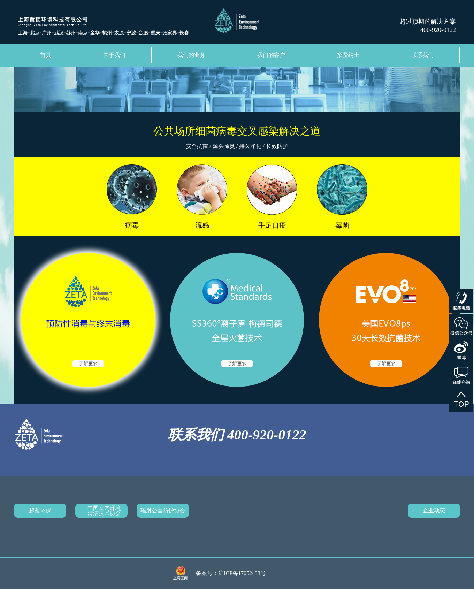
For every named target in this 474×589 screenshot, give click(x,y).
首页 (45, 55)
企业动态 (434, 510)
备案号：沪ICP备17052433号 (231, 573)
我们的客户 (271, 55)
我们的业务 (191, 55)
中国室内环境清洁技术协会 (104, 510)
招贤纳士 (348, 55)
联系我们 (422, 55)
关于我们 (114, 55)
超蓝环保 (40, 510)
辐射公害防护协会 (162, 510)
